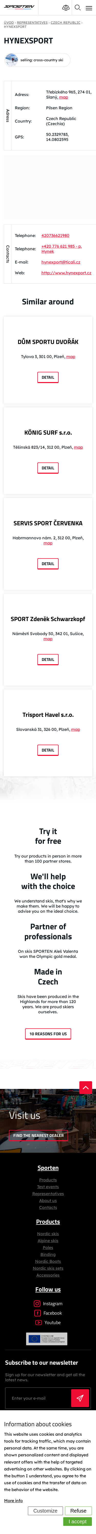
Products (48, 1179)
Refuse (78, 1511)
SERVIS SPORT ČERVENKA (48, 523)
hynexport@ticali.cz (60, 262)
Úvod (9, 22)
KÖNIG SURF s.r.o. (48, 432)
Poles (48, 1247)
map (63, 97)
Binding (48, 1254)
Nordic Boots (48, 1261)
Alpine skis (48, 1240)
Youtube (48, 1322)
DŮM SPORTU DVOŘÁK (48, 341)
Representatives (48, 1193)
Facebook (48, 1313)
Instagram (48, 1303)
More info (13, 1500)
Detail (48, 377)
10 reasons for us (48, 1034)
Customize (45, 1511)
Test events (48, 1186)
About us (48, 1200)
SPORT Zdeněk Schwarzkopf (48, 618)
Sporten (48, 1167)
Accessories (48, 1275)
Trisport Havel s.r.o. (48, 714)
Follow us (48, 1289)
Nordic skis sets (48, 1268)
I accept (78, 1521)
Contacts (48, 1207)
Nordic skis (48, 1233)
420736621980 (55, 235)
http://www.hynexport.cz (66, 272)
